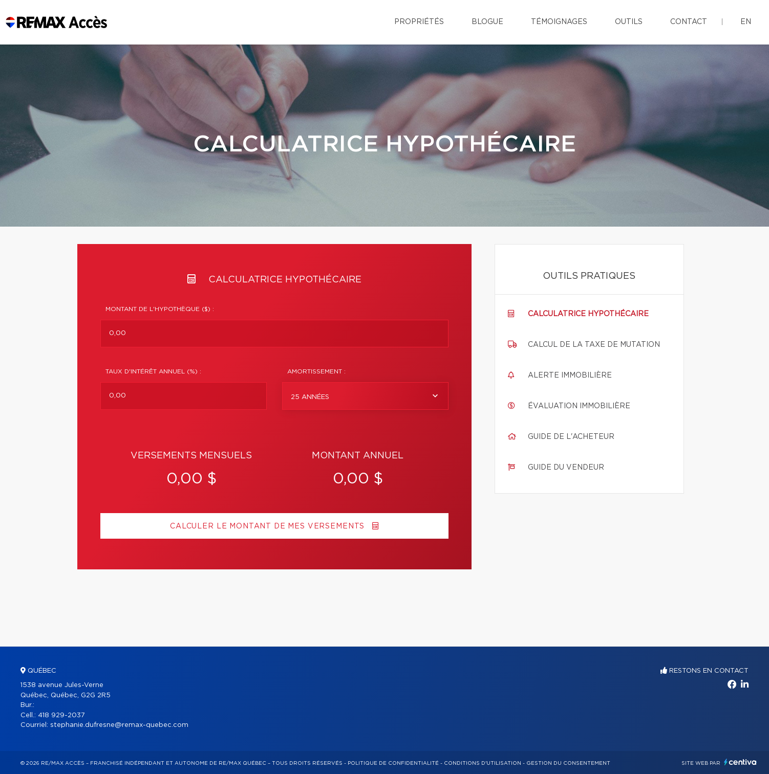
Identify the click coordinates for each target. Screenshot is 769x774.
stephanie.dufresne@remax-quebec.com (119, 725)
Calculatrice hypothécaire (588, 314)
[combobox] (365, 396)
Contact (688, 22)
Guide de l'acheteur (571, 436)
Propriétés (419, 22)
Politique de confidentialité (393, 763)
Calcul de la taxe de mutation (594, 344)
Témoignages (559, 22)
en (745, 22)
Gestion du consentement (568, 763)
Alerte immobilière (570, 375)
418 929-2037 (61, 715)
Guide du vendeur (566, 467)
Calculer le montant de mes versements (274, 526)
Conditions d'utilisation (482, 763)
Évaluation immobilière (579, 406)
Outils (629, 22)
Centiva (740, 762)
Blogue (487, 22)
